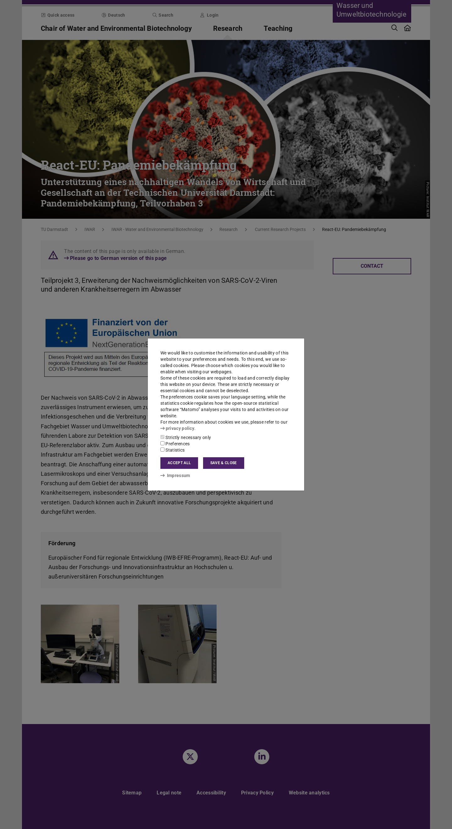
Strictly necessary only (185, 437)
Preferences (175, 443)
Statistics (172, 450)
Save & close (223, 463)
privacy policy (177, 428)
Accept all (179, 463)
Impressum (175, 475)
